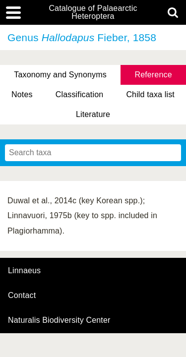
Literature (93, 114)
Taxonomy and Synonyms (60, 74)
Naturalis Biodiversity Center (59, 320)
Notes (22, 94)
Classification (80, 94)
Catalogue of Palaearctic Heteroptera (93, 12)
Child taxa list (150, 94)
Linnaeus (24, 271)
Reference (153, 74)
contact (22, 295)
